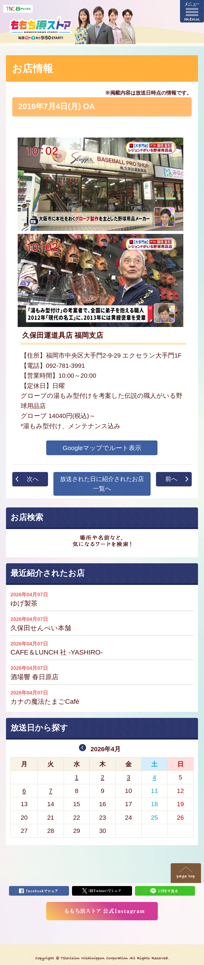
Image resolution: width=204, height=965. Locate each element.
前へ (171, 479)
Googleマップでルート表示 (102, 447)
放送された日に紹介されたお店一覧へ (102, 484)
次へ (33, 479)
